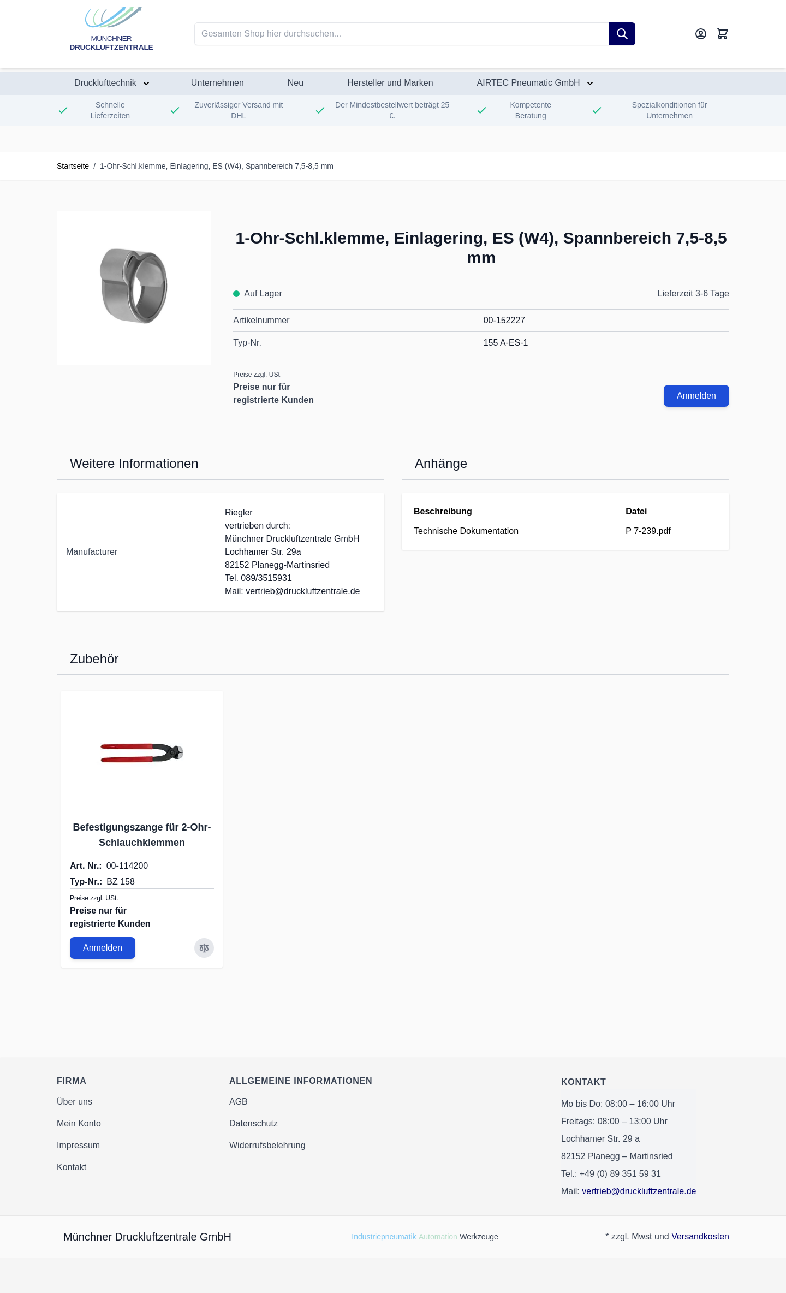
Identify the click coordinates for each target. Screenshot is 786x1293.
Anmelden (696, 395)
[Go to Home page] (111, 34)
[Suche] (622, 33)
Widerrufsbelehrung (267, 1145)
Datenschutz (253, 1123)
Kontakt (71, 1167)
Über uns (74, 1101)
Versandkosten (700, 1236)
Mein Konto (79, 1123)
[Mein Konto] (700, 33)
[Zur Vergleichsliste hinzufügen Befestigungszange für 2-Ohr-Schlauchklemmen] (204, 948)
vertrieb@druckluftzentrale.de (639, 1191)
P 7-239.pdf (648, 531)
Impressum (78, 1145)
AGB (238, 1101)
